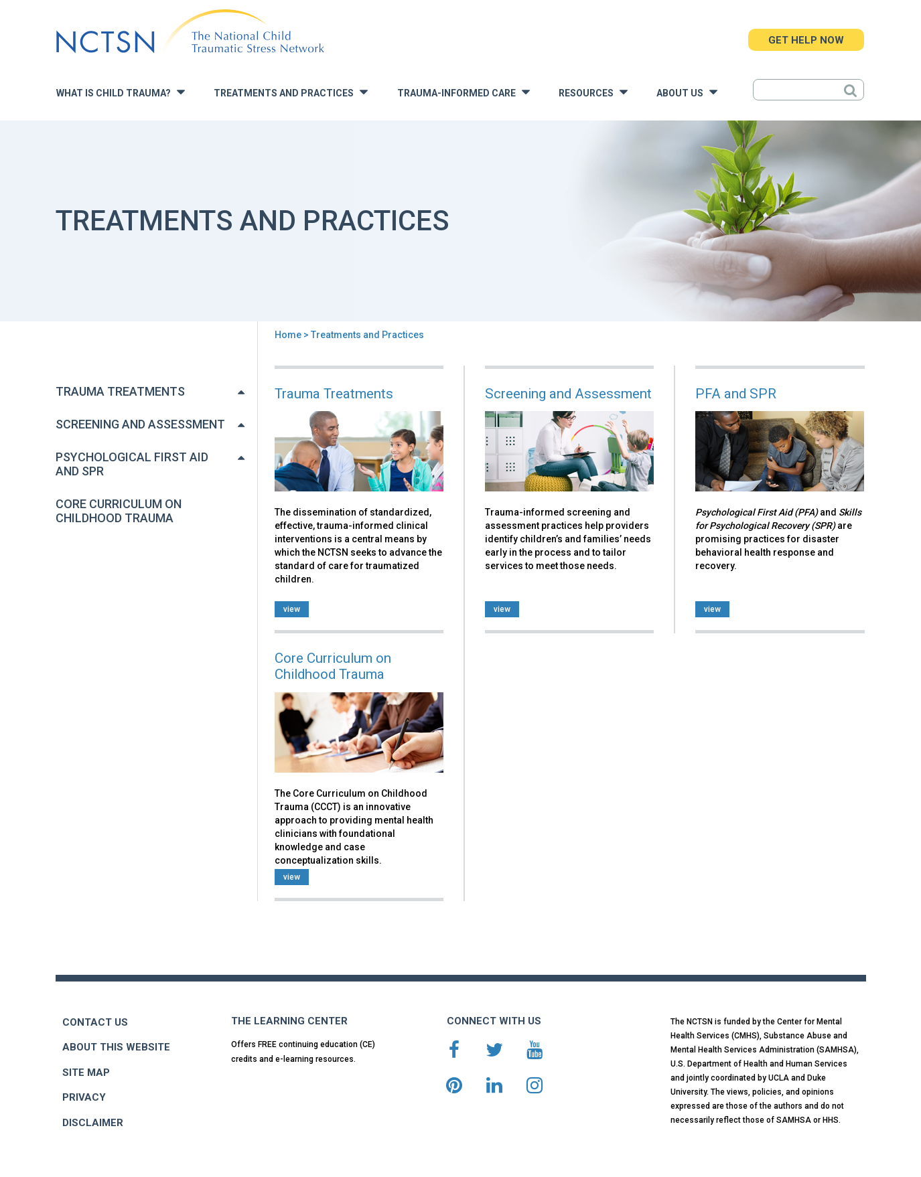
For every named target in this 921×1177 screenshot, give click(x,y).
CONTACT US (95, 1022)
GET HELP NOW (806, 40)
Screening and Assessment (140, 424)
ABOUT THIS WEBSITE (116, 1047)
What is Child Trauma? (120, 92)
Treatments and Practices (291, 92)
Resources (593, 92)
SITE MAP (86, 1073)
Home (288, 334)
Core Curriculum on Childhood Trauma (119, 511)
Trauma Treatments (120, 391)
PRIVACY (84, 1097)
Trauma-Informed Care (463, 92)
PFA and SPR (735, 394)
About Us (686, 92)
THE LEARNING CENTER (289, 1021)
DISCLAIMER (92, 1123)
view (291, 609)
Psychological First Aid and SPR (132, 464)
